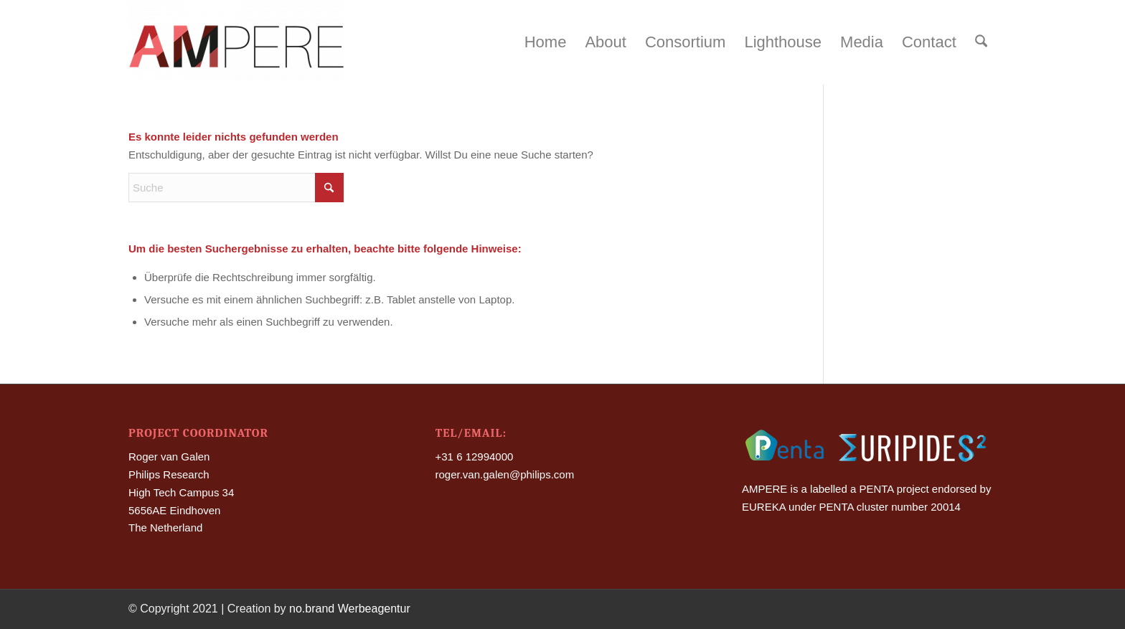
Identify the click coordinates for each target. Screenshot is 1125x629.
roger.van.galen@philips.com (505, 474)
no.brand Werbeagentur (349, 608)
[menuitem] (545, 42)
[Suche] (981, 42)
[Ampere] (236, 42)
